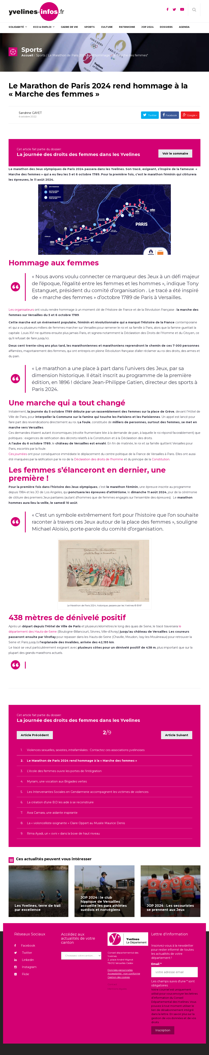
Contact (112, 981)
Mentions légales (117, 985)
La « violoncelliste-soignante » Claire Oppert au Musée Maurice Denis (76, 820)
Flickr (21, 971)
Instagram (25, 964)
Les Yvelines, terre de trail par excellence (38, 905)
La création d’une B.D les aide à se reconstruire (60, 799)
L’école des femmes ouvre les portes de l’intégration (64, 768)
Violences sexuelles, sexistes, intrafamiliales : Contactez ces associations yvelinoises (86, 747)
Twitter (152, 115)
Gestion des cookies (119, 974)
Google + (191, 115)
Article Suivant (176, 732)
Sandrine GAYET (30, 113)
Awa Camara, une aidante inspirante (52, 810)
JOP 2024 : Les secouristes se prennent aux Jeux (170, 905)
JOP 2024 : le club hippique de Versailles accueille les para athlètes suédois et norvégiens (104, 901)
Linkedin (24, 957)
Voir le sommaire (175, 151)
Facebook (171, 115)
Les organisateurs (21, 309)
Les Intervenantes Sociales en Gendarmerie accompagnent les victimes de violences (87, 789)
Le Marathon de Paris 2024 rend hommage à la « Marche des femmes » (98, 89)
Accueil (27, 55)
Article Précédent (35, 732)
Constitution (160, 459)
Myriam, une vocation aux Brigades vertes (57, 778)
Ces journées (18, 453)
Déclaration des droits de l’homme (98, 459)
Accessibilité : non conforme (124, 970)
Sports (40, 55)
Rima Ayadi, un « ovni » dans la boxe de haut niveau (63, 830)
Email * (156, 961)
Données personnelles (120, 967)
